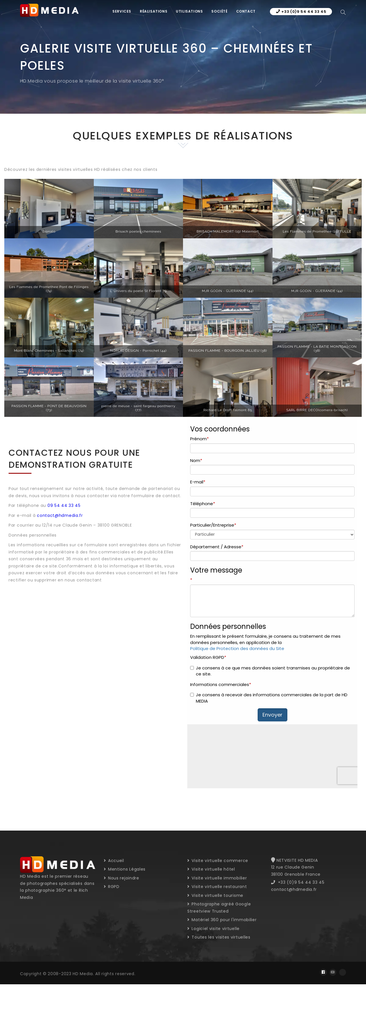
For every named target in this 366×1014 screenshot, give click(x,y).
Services (121, 11)
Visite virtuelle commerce (217, 860)
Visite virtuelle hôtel (211, 869)
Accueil (114, 860)
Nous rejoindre (121, 878)
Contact (246, 11)
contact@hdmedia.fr (60, 515)
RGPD (112, 886)
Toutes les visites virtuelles (218, 937)
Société (219, 11)
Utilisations (189, 11)
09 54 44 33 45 (64, 505)
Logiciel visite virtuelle (213, 928)
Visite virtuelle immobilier (217, 878)
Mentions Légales (125, 869)
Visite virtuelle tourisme (215, 895)
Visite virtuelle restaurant (217, 886)
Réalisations (153, 11)
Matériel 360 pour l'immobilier (221, 920)
